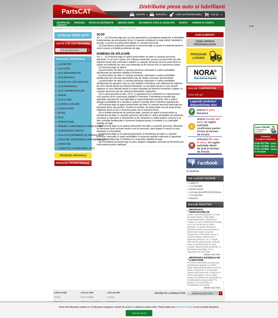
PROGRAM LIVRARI (198, 56)
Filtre (61, 113)
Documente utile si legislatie (157, 22)
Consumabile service (71, 130)
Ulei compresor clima (71, 91)
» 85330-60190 (195, 189)
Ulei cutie (64, 68)
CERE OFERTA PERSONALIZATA (205, 43)
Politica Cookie (184, 307)
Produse (79, 22)
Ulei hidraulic (66, 77)
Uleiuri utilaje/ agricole (73, 82)
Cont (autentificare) (188, 14)
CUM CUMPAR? (205, 34)
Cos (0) (214, 14)
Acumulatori (66, 108)
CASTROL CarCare (68, 104)
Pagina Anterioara (127, 28)
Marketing (64, 144)
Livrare (110, 297)
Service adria (126, 22)
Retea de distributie (101, 22)
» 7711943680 (195, 186)
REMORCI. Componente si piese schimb (74, 126)
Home (67, 28)
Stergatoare (66, 122)
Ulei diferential (67, 86)
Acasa (57, 297)
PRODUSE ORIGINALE (73, 155)
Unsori (62, 95)
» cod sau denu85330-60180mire (204, 192)
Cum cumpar (87, 297)
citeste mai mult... (213, 254)
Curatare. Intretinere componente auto (74, 139)
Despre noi (63, 22)
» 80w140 (193, 198)
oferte (183, 22)
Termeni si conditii (203, 22)
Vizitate (140, 14)
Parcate (161, 14)
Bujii (60, 117)
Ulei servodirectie (69, 73)
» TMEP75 (193, 183)
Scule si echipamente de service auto (74, 135)
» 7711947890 (195, 195)
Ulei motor (64, 64)
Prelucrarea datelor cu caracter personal (93, 28)
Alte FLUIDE (65, 99)
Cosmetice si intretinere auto (74, 148)
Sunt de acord (139, 313)
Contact (62, 25)
